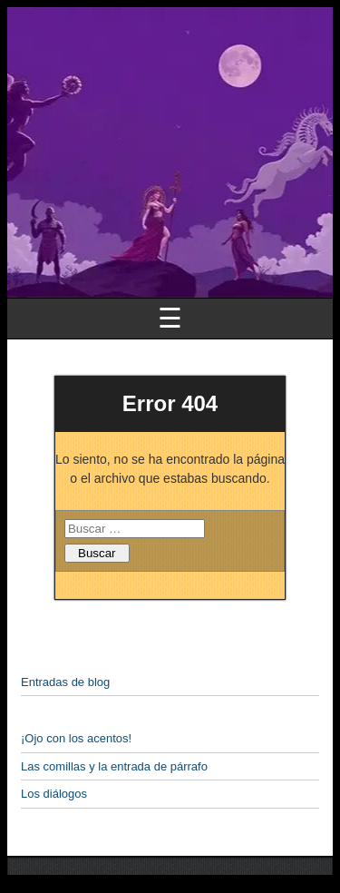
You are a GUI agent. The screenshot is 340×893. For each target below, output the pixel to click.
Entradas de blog (65, 682)
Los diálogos (54, 793)
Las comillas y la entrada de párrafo (114, 766)
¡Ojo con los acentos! (76, 738)
